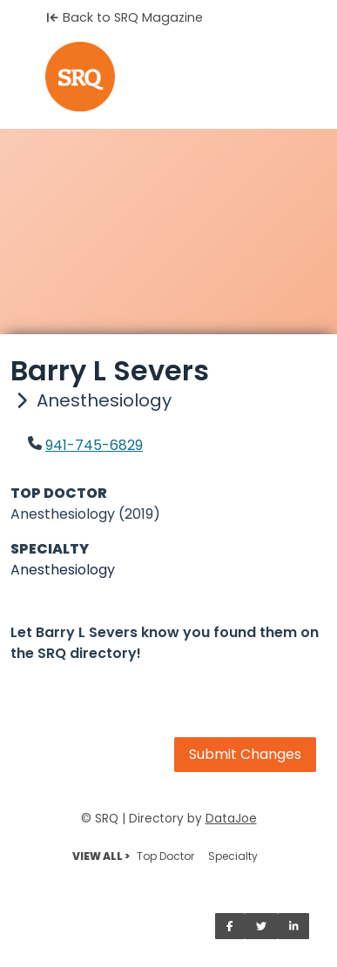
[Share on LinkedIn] (294, 926)
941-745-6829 (94, 445)
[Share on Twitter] (261, 926)
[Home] (168, 76)
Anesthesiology (62, 570)
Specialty (233, 856)
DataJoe (231, 818)
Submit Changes (245, 754)
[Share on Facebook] (230, 926)
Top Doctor (165, 856)
